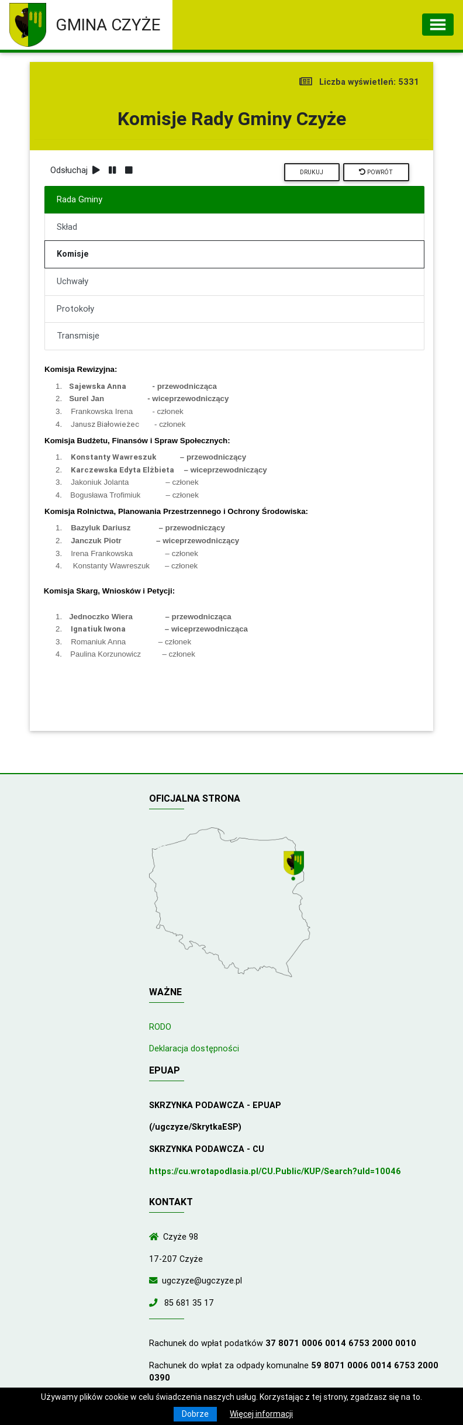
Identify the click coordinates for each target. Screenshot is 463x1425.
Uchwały (72, 281)
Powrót (376, 172)
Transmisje (78, 335)
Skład (67, 227)
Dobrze (195, 1414)
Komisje (73, 254)
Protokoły (75, 308)
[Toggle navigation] (438, 24)
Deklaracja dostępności (194, 1048)
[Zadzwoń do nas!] (155, 1303)
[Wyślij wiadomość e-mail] (155, 1280)
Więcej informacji (261, 1414)
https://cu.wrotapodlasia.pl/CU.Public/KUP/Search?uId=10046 (275, 1171)
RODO (160, 1027)
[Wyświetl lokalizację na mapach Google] (295, 866)
